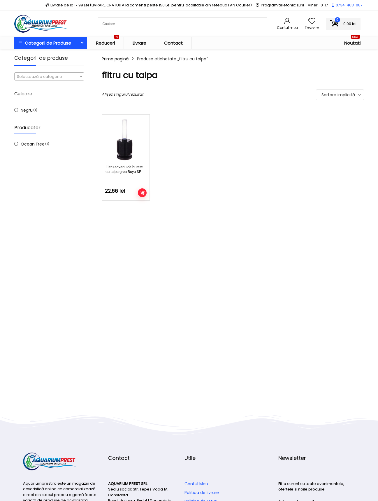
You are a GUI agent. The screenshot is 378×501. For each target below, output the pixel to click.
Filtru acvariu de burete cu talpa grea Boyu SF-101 (124, 171)
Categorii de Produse (44, 43)
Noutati (352, 41)
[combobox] (49, 76)
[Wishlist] (311, 21)
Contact (173, 43)
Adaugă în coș (142, 193)
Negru (27, 110)
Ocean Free (33, 144)
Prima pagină (115, 59)
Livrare (139, 43)
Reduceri (107, 41)
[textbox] (49, 77)
